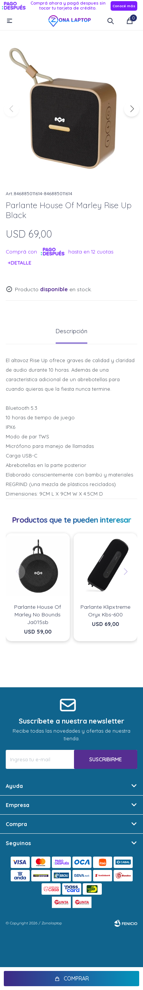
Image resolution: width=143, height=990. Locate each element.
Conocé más (123, 6)
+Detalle (19, 263)
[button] (131, 109)
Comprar (76, 978)
